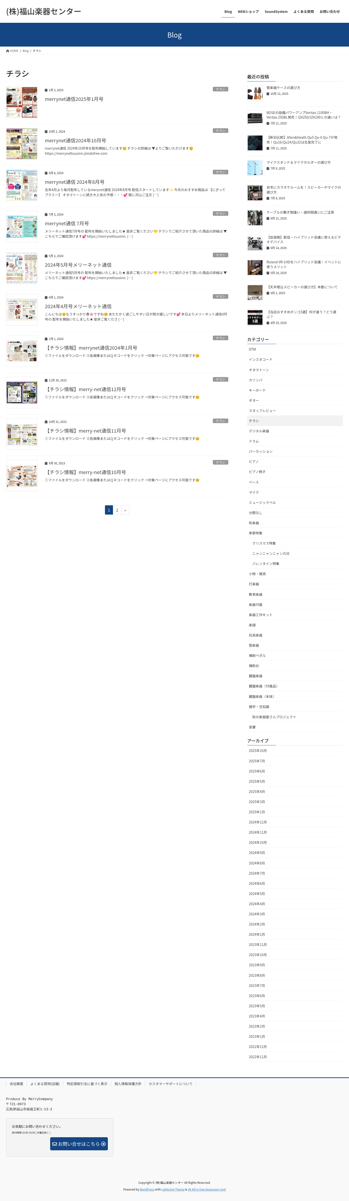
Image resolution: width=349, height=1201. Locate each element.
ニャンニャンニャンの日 (271, 553)
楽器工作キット (261, 614)
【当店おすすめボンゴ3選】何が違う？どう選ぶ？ (301, 314)
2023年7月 (257, 985)
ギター (254, 400)
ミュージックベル (262, 502)
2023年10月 (258, 954)
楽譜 (252, 624)
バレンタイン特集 (265, 563)
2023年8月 (257, 975)
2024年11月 (258, 832)
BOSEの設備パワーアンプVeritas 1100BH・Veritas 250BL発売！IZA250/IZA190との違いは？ (304, 115)
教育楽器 (255, 594)
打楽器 (254, 583)
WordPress (147, 1189)
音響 (252, 727)
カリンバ (255, 380)
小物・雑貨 (257, 573)
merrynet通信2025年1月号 (74, 98)
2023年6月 (257, 995)
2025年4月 (257, 791)
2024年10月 (258, 842)
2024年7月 (257, 873)
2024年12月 (258, 822)
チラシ (220, 89)
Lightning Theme (172, 1189)
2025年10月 (258, 750)
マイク (254, 492)
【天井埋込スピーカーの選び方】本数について (302, 286)
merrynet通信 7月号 (67, 223)
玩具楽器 (255, 635)
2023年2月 (257, 1026)
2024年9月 (257, 852)
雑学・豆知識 (259, 706)
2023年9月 (257, 964)
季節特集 (255, 533)
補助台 (254, 665)
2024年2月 (257, 924)
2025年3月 (257, 801)
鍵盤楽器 (255, 675)
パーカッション (261, 451)
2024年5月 (257, 893)
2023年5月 (257, 1005)
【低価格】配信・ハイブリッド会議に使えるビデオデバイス (304, 239)
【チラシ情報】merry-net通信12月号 (85, 389)
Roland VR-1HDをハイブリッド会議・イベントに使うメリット (304, 264)
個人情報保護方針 (128, 1083)
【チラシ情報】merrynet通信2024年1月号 (91, 347)
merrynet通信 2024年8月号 (75, 181)
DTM (252, 349)
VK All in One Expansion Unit (207, 1189)
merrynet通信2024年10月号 (75, 140)
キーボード (257, 390)
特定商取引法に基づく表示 (87, 1083)
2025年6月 (257, 771)
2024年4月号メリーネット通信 (78, 306)
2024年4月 (257, 903)
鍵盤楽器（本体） (262, 696)
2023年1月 (257, 1036)
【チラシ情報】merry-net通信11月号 (85, 430)
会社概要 (16, 1083)
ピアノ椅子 (257, 471)
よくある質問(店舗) (45, 1083)
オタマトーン (259, 369)
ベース (254, 482)
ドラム (254, 441)
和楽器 (254, 522)
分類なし (255, 512)
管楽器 (254, 645)
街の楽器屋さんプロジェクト (274, 716)
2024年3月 (257, 913)
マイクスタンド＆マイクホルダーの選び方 (299, 162)
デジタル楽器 (259, 430)
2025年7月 (257, 760)
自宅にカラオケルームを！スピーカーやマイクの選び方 (304, 189)
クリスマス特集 (264, 543)
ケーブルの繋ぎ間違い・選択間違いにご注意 (300, 212)
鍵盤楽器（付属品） (264, 686)
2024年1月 (257, 934)
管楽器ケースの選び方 (283, 87)
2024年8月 (257, 863)
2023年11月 (258, 944)
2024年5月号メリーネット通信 (78, 264)
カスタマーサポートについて (170, 1083)
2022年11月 (258, 1056)
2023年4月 (257, 1016)
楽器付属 (255, 604)
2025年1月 (257, 811)
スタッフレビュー (262, 410)
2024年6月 (257, 883)
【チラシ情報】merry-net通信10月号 (85, 472)
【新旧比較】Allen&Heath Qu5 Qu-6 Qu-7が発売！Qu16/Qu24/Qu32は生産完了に (302, 140)
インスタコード (261, 359)
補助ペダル (257, 655)
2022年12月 (258, 1046)
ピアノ (254, 461)
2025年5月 (257, 781)
